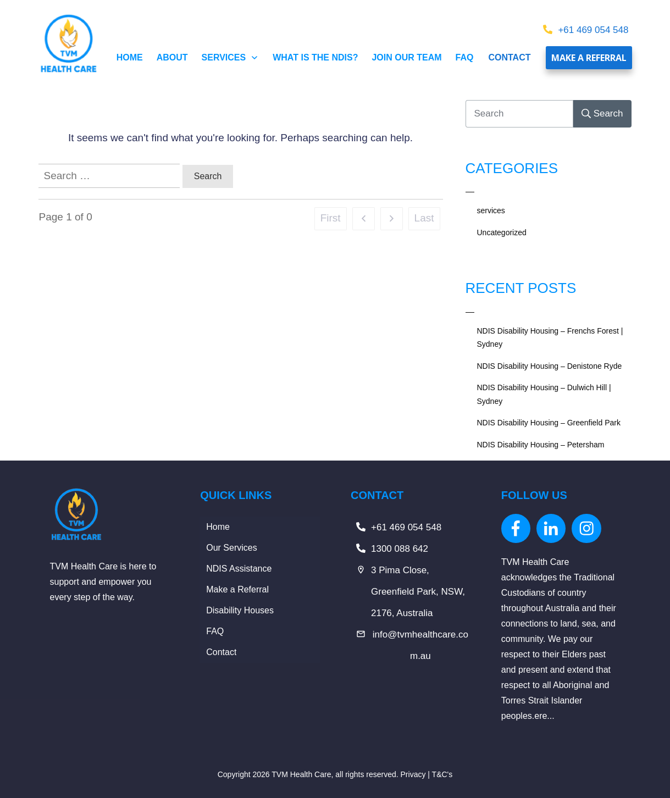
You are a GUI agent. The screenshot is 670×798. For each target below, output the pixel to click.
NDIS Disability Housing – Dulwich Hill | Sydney (544, 394)
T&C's (442, 774)
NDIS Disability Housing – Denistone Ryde (549, 366)
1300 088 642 (399, 549)
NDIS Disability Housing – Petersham (541, 444)
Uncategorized (502, 232)
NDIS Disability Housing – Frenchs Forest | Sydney (550, 337)
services (491, 210)
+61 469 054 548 (593, 30)
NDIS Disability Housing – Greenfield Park (549, 422)
